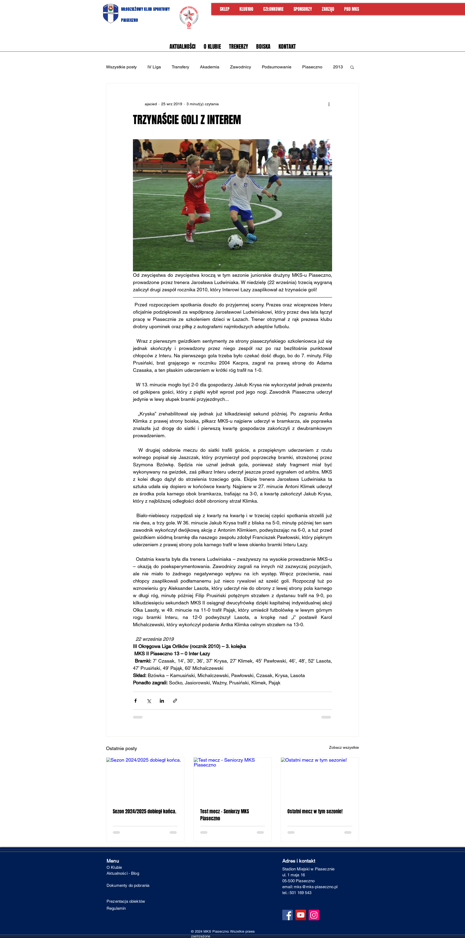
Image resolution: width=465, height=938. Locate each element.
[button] (352, 67)
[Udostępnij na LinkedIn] (161, 700)
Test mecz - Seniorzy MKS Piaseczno (224, 815)
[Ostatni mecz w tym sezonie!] (320, 779)
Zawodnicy (240, 66)
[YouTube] (300, 915)
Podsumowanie (276, 66)
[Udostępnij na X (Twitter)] (148, 700)
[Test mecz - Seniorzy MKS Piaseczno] (233, 779)
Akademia (209, 66)
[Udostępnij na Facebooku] (135, 700)
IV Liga (154, 66)
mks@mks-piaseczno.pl (315, 886)
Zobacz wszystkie (344, 747)
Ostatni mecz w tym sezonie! (315, 811)
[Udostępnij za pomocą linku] (175, 700)
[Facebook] (287, 915)
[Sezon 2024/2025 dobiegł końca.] (145, 779)
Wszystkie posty (121, 66)
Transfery (180, 66)
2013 (338, 66)
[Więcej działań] (329, 104)
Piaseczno (312, 66)
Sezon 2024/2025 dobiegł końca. (144, 811)
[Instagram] (314, 915)
